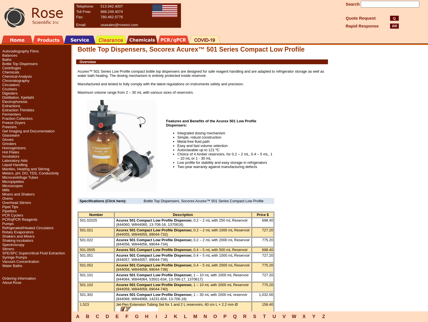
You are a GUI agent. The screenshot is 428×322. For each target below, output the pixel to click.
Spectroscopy (13, 245)
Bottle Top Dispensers (20, 64)
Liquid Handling (15, 165)
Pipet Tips (10, 207)
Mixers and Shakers (18, 194)
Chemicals (10, 72)
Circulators (11, 85)
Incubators (10, 156)
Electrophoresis (15, 102)
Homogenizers (14, 148)
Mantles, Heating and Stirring (25, 169)
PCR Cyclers (12, 215)
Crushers (9, 89)
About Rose (11, 282)
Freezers (9, 127)
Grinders (9, 144)
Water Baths (12, 266)
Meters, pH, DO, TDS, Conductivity (30, 173)
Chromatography (16, 81)
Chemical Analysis (17, 76)
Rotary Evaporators (18, 232)
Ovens (7, 198)
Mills (6, 190)
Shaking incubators (17, 240)
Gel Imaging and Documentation (28, 131)
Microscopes (12, 186)
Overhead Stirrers (16, 203)
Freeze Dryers (13, 123)
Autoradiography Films (20, 51)
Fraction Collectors (17, 118)
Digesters (10, 93)
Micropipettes (13, 182)
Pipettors (9, 211)
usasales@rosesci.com (119, 25)
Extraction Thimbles (18, 110)
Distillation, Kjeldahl (18, 97)
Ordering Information (19, 278)
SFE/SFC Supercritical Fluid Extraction (33, 253)
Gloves (7, 139)
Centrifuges (11, 68)
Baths (7, 60)
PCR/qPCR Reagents (19, 219)
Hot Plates (10, 152)
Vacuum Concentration (20, 261)
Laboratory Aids (15, 160)
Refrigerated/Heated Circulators (28, 228)
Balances (9, 55)
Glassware (10, 135)
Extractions (11, 106)
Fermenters (11, 114)
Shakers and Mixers (18, 236)
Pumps (7, 224)
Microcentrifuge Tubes (20, 177)
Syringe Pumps (14, 257)
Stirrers (8, 249)
